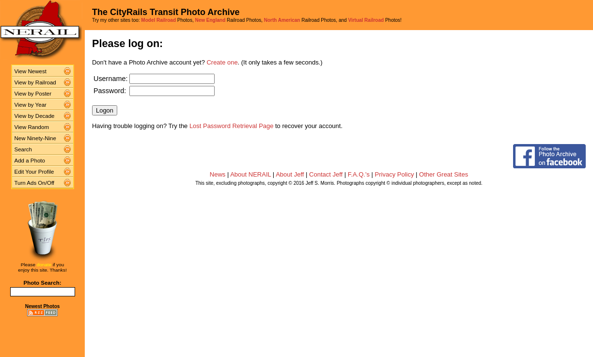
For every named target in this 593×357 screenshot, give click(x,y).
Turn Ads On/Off (35, 183)
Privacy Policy (394, 174)
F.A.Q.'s (359, 174)
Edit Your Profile (34, 172)
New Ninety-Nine (35, 138)
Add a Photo (30, 160)
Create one (222, 62)
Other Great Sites (443, 174)
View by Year (31, 105)
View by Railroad (35, 82)
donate (44, 264)
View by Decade (35, 116)
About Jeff (290, 174)
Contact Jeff (326, 174)
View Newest (31, 71)
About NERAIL (250, 174)
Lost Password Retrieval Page (231, 126)
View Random (32, 127)
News (218, 174)
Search (23, 149)
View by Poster (33, 94)
